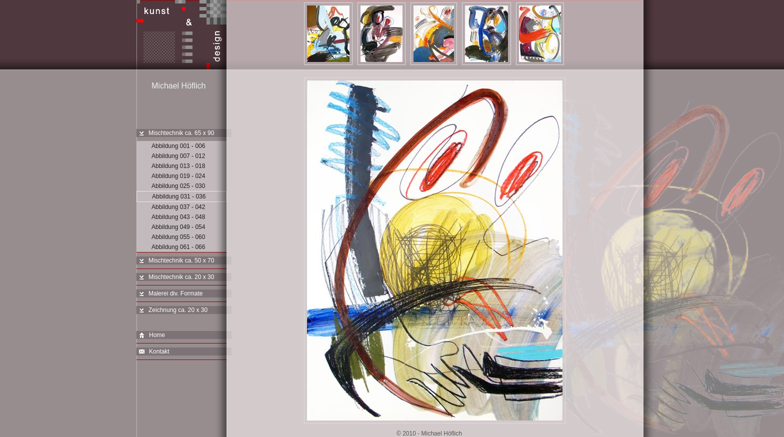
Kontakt (154, 352)
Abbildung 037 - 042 (178, 207)
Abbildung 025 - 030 (178, 186)
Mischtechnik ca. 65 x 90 (181, 133)
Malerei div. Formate (175, 293)
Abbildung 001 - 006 (178, 146)
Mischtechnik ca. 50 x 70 (181, 260)
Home (152, 335)
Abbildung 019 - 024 (178, 176)
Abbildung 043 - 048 (178, 217)
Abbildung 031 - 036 (179, 196)
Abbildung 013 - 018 (178, 166)
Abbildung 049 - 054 (178, 227)
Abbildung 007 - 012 (178, 156)
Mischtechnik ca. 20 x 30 (181, 277)
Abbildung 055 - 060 (178, 237)
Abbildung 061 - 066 (178, 247)
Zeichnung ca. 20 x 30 (178, 310)
